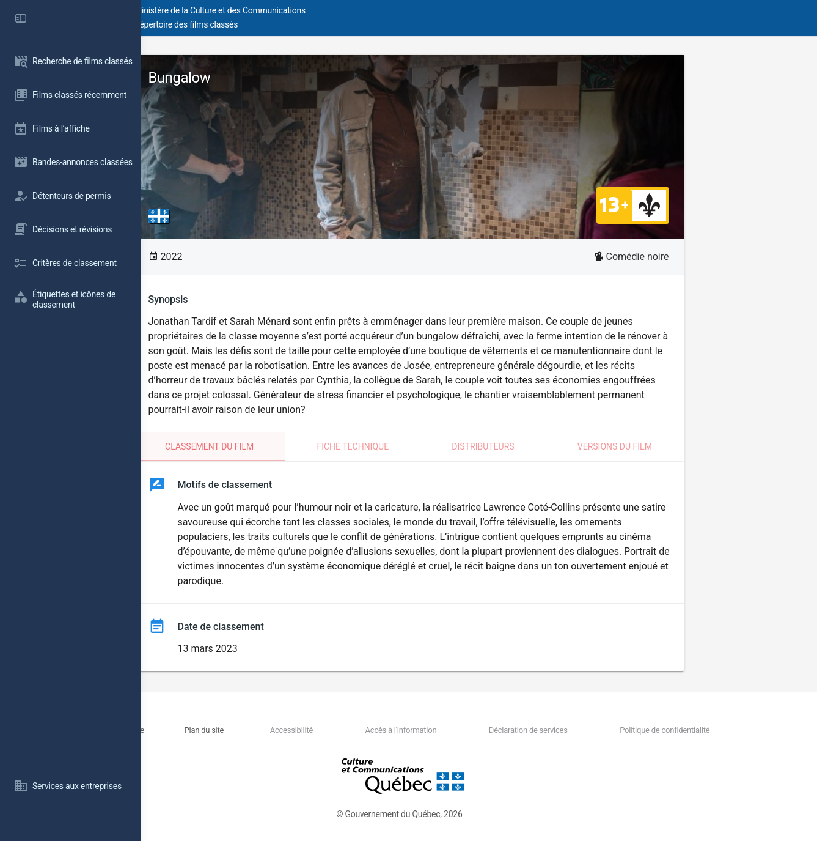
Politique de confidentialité (679, 730)
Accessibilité (372, 730)
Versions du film (685, 446)
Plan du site (308, 730)
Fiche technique (423, 446)
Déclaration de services (565, 730)
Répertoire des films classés (326, 24)
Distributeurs (553, 446)
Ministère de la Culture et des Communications (360, 10)
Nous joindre (249, 730)
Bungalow (250, 77)
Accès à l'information (460, 730)
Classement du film (279, 446)
